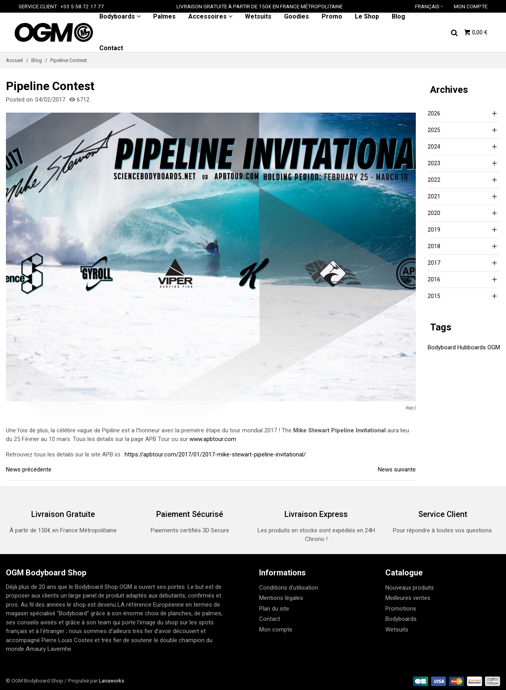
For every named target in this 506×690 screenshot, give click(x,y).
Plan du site (274, 608)
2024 (434, 146)
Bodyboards (117, 16)
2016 (434, 279)
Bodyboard (442, 347)
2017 (434, 263)
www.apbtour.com (213, 439)
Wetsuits (258, 16)
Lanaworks (111, 680)
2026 (434, 113)
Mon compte (275, 629)
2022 (434, 180)
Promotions (400, 608)
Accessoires (207, 16)
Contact (111, 48)
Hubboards (471, 347)
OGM (493, 347)
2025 (434, 130)
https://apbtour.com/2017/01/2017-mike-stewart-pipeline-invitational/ (215, 454)
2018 (434, 246)
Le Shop (367, 16)
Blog (398, 16)
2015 (434, 296)
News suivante (397, 469)
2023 (434, 163)
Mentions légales (281, 597)
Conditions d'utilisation (288, 587)
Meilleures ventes (407, 597)
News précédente (28, 469)
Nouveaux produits (409, 587)
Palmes (164, 16)
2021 (434, 196)
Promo (332, 16)
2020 (434, 213)
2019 (434, 229)
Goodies (296, 16)
